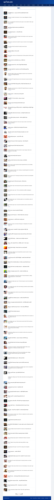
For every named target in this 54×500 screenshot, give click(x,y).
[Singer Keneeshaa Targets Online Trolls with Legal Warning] (19, 490)
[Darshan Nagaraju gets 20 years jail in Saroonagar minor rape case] (19, 456)
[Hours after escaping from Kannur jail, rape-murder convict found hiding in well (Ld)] (19, 122)
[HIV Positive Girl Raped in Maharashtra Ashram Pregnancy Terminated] (19, 113)
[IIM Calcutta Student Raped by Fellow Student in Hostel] (19, 215)
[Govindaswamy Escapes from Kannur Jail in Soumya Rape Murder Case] (19, 132)
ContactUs (42, 498)
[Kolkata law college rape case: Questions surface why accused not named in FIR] (19, 333)
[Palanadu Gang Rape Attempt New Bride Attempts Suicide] (19, 405)
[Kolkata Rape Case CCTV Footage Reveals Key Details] (19, 302)
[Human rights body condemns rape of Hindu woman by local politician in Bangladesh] (19, 293)
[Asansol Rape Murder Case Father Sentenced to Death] (19, 32)
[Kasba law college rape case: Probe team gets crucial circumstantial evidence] (19, 282)
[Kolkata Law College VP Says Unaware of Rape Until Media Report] (19, 338)
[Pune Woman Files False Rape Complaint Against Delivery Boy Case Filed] (19, 141)
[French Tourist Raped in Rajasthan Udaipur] (19, 420)
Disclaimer (39, 498)
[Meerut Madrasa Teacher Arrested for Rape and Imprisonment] (19, 238)
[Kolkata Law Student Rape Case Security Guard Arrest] (19, 387)
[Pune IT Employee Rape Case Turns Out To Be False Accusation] (19, 248)
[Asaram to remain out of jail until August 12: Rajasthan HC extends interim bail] (19, 224)
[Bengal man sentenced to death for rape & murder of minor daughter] (19, 42)
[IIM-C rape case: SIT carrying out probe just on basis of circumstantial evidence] (19, 176)
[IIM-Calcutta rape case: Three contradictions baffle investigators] (19, 190)
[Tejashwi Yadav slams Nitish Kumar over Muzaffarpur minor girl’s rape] (19, 466)
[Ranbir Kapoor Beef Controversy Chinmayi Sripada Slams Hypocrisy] (19, 243)
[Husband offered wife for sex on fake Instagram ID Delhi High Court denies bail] (19, 424)
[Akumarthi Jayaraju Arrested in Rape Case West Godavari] (19, 94)
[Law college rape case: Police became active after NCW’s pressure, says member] (19, 322)
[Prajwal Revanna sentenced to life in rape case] (19, 65)
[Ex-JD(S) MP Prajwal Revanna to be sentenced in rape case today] (19, 79)
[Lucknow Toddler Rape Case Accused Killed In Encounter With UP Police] (19, 452)
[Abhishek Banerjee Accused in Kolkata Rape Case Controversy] (19, 392)
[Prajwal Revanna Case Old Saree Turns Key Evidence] (19, 27)
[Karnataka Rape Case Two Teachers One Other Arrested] (19, 181)
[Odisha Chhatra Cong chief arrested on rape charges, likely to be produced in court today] (19, 151)
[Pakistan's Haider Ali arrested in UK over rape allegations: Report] (19, 17)
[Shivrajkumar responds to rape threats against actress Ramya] (19, 103)
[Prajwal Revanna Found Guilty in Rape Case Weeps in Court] (19, 84)
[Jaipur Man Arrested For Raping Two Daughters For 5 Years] (19, 410)
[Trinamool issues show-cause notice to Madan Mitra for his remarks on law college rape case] (19, 316)
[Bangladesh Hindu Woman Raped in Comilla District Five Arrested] (19, 311)
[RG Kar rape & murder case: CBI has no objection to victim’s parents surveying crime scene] (19, 415)
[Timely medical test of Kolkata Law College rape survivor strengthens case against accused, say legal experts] (19, 368)
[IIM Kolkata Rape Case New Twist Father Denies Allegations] (19, 210)
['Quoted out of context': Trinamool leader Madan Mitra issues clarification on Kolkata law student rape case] (19, 347)
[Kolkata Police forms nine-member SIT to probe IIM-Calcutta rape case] (19, 195)
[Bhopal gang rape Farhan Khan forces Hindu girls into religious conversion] (19, 485)
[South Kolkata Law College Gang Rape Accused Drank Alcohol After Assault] (19, 234)
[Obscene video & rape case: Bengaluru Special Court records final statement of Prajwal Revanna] (19, 74)
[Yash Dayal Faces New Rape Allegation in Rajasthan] (19, 127)
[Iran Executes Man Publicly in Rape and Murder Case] (19, 219)
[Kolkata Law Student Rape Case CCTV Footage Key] (19, 307)
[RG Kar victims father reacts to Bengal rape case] (19, 363)
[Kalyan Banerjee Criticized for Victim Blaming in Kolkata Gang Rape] (19, 396)
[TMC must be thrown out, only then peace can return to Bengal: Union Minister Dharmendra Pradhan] (19, 327)
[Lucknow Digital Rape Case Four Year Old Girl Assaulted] (19, 156)
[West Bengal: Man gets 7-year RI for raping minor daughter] (19, 447)
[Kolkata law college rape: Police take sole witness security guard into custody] (19, 378)
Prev (17, 494)
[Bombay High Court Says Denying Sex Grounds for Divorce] (19, 160)
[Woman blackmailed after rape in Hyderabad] (19, 481)
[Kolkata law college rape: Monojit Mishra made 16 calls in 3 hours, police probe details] (19, 253)
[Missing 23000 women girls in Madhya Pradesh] (19, 98)
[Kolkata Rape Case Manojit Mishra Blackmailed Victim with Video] (19, 262)
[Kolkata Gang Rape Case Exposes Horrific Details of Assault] (19, 373)
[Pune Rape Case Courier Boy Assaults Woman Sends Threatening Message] (19, 267)
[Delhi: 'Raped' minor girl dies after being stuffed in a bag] (19, 442)
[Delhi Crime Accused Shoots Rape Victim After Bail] (19, 60)
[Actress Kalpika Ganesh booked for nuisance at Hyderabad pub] (19, 429)
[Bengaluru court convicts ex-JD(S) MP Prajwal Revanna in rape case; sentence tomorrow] (19, 89)
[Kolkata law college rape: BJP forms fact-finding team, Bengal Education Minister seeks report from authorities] (19, 353)
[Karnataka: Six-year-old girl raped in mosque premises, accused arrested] (19, 461)
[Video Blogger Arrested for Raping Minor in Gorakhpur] (19, 358)
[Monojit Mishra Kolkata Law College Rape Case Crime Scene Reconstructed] (19, 258)
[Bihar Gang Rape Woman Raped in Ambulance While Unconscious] (19, 108)
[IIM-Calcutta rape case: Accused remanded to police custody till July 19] (19, 205)
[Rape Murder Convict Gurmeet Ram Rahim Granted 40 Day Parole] (19, 51)
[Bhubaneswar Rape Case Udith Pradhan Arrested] (19, 146)
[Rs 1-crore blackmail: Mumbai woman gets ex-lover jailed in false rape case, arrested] (19, 23)
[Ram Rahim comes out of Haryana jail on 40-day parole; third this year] (19, 56)
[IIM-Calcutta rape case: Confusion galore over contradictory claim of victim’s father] (19, 200)
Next (21, 494)
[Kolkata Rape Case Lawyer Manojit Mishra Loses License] (19, 271)
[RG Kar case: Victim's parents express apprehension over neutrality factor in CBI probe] (19, 165)
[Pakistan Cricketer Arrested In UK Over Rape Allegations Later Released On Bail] (19, 13)
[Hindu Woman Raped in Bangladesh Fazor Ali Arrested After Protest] (19, 298)
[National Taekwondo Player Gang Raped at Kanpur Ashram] (19, 476)
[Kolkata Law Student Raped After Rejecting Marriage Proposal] (19, 401)
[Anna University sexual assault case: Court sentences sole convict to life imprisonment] (19, 471)
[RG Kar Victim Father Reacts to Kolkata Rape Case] (19, 383)
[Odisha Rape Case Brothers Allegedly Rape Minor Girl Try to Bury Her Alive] (19, 117)
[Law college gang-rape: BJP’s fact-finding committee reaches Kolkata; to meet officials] (19, 287)
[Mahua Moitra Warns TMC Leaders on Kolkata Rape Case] (19, 342)
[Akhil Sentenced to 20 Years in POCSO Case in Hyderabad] (19, 229)
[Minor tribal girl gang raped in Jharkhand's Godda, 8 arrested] (19, 438)
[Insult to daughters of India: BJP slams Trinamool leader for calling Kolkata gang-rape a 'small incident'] (19, 276)
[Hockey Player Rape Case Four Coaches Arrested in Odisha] (19, 137)
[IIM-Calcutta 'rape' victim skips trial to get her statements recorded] (19, 186)
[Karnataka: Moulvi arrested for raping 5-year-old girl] (19, 47)
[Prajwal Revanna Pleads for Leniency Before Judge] (19, 69)
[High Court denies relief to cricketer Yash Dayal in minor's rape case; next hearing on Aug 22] (19, 37)
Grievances (46, 498)
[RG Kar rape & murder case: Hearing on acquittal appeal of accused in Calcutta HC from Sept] (19, 171)
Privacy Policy (35, 498)
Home (31, 498)
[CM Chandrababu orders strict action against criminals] (19, 433)
